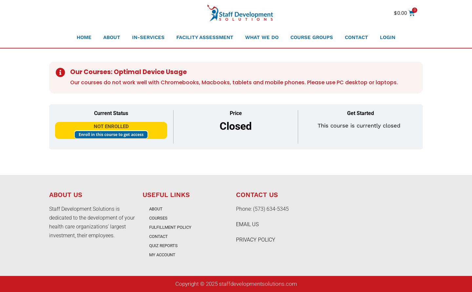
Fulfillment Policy (170, 227)
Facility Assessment (204, 37)
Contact (356, 37)
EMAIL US (247, 224)
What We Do (262, 37)
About (111, 37)
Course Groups (311, 37)
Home (84, 37)
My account (162, 254)
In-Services (148, 37)
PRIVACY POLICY (255, 240)
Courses (158, 218)
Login (387, 37)
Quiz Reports (163, 245)
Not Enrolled (111, 126)
